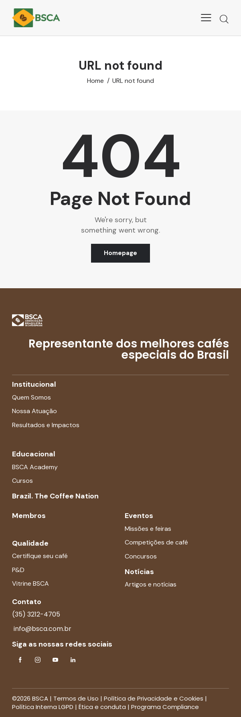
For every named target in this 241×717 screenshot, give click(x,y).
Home (95, 81)
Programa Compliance (165, 707)
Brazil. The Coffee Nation (55, 496)
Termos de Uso (76, 698)
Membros (29, 515)
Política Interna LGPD (42, 707)
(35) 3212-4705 (36, 614)
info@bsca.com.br (41, 628)
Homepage (120, 253)
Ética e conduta (102, 707)
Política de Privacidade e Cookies (153, 698)
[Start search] (224, 19)
